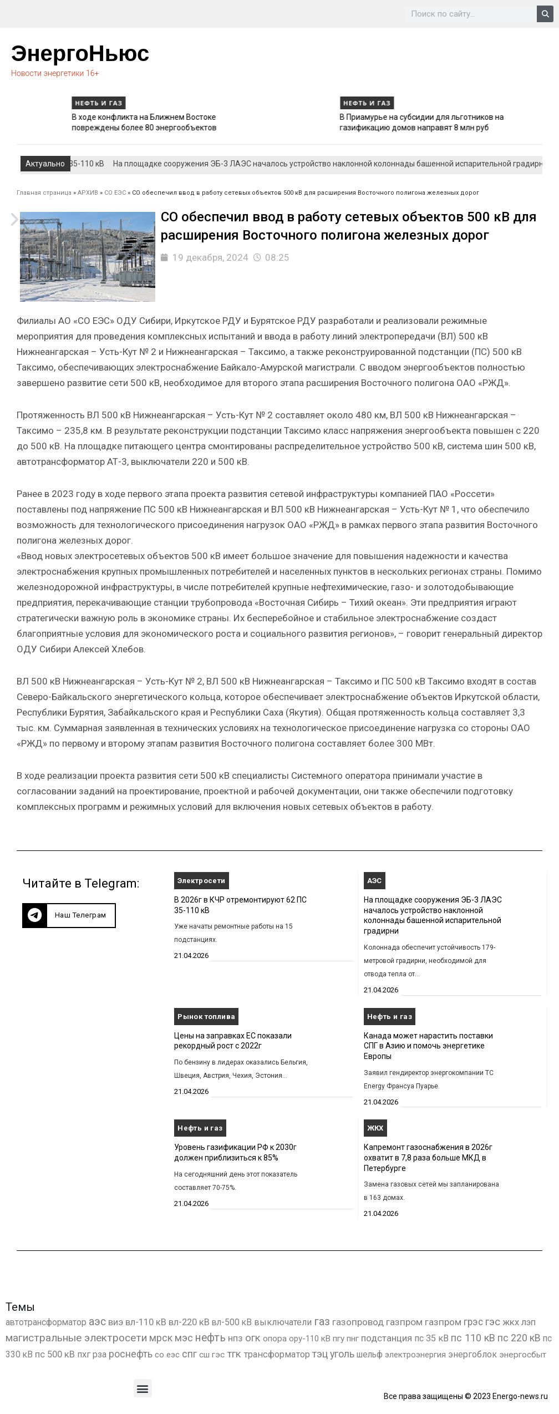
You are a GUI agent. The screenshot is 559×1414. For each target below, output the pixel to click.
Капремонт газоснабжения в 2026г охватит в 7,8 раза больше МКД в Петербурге (428, 1157)
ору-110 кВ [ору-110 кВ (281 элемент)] (310, 1339)
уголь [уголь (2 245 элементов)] (342, 1354)
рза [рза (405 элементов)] (99, 1355)
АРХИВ (88, 192)
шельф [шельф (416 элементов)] (370, 1355)
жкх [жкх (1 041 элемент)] (510, 1321)
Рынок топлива (206, 1016)
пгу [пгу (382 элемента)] (338, 1339)
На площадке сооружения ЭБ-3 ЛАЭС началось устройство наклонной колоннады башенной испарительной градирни (340, 163)
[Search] (545, 14)
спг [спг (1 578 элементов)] (189, 1354)
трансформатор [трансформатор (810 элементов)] (276, 1354)
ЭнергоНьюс (80, 53)
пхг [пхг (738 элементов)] (83, 1354)
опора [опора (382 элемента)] (275, 1339)
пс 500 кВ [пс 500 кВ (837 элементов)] (55, 1354)
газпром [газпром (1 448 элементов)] (404, 1321)
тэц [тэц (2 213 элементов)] (320, 1354)
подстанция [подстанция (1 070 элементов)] (386, 1338)
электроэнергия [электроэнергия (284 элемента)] (415, 1355)
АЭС (374, 880)
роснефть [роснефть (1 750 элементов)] (131, 1354)
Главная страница (44, 192)
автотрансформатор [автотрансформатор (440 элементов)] (46, 1322)
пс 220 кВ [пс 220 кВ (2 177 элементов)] (519, 1338)
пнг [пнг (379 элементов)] (353, 1339)
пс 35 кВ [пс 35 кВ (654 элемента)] (431, 1338)
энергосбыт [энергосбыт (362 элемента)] (522, 1355)
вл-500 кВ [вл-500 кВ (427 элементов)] (232, 1322)
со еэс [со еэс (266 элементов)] (167, 1355)
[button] (69, 915)
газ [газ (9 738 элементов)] (322, 1321)
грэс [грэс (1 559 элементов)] (473, 1321)
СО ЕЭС (115, 192)
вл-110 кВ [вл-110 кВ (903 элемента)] (145, 1322)
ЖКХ (375, 1128)
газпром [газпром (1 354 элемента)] (443, 1321)
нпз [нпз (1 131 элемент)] (235, 1338)
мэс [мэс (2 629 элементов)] (184, 1338)
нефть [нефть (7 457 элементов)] (210, 1337)
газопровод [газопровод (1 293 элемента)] (358, 1321)
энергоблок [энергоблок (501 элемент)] (472, 1354)
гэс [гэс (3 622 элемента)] (492, 1322)
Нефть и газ (41, 103)
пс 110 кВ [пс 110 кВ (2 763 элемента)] (473, 1338)
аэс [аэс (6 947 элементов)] (97, 1321)
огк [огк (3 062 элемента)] (253, 1338)
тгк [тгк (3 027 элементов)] (234, 1354)
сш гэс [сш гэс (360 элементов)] (212, 1355)
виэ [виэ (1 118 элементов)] (115, 1321)
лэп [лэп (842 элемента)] (528, 1322)
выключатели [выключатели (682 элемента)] (283, 1322)
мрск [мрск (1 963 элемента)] (160, 1338)
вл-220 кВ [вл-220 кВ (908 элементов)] (189, 1322)
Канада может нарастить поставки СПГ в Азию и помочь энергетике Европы (428, 1046)
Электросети (201, 880)
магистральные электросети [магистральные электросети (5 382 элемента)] (76, 1337)
